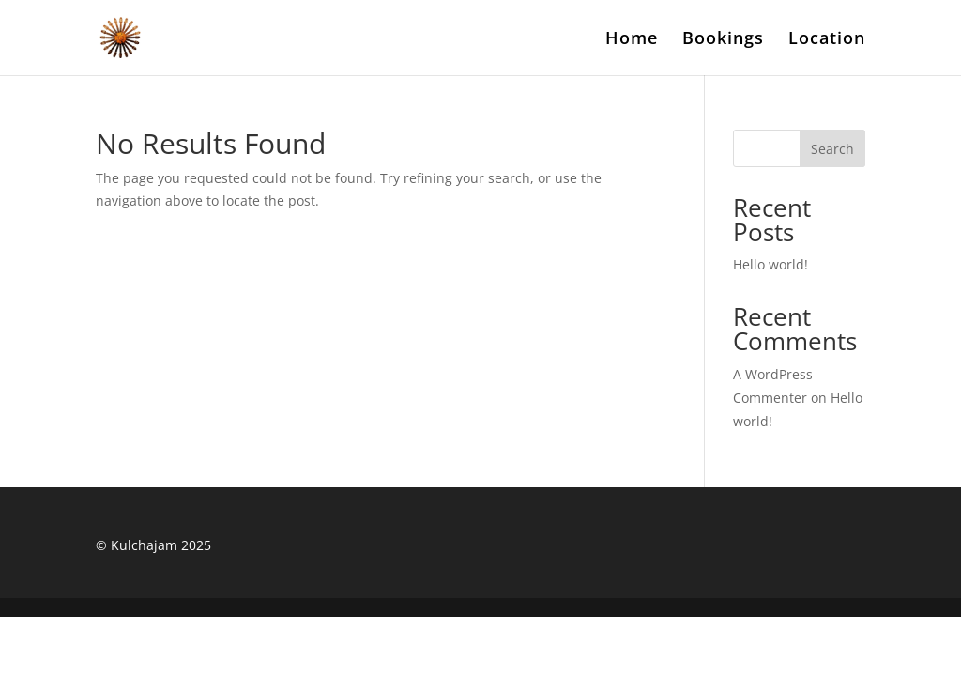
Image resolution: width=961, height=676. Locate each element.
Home (631, 40)
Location (826, 40)
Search (832, 149)
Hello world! (770, 264)
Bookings (723, 40)
